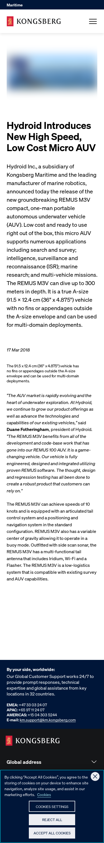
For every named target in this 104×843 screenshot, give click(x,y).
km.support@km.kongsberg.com (48, 719)
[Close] (95, 778)
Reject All (52, 821)
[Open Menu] (92, 21)
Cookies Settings (52, 808)
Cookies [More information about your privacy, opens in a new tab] (44, 796)
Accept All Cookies (52, 834)
